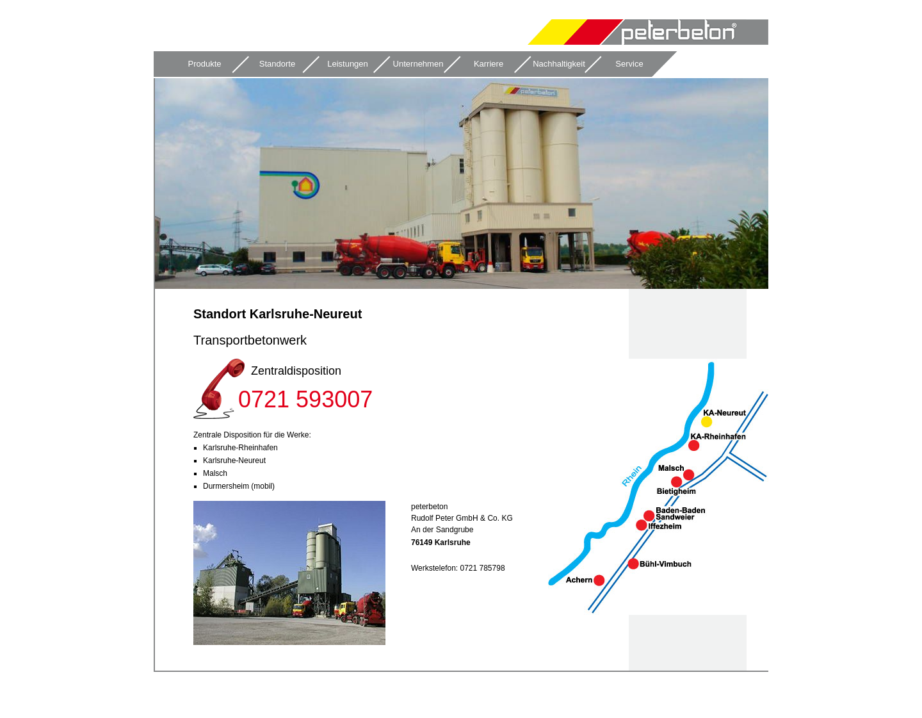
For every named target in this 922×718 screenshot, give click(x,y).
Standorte (277, 64)
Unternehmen (418, 64)
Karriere (488, 64)
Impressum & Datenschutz (740, 688)
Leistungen (347, 64)
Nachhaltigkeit (559, 64)
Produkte (204, 64)
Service (629, 64)
